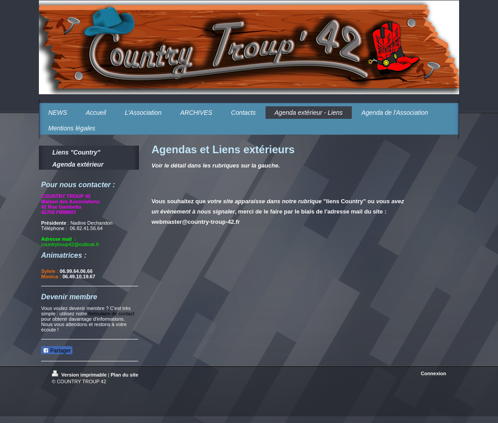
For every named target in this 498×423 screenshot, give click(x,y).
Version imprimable (80, 374)
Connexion (433, 373)
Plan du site (125, 374)
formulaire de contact (112, 313)
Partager (57, 351)
